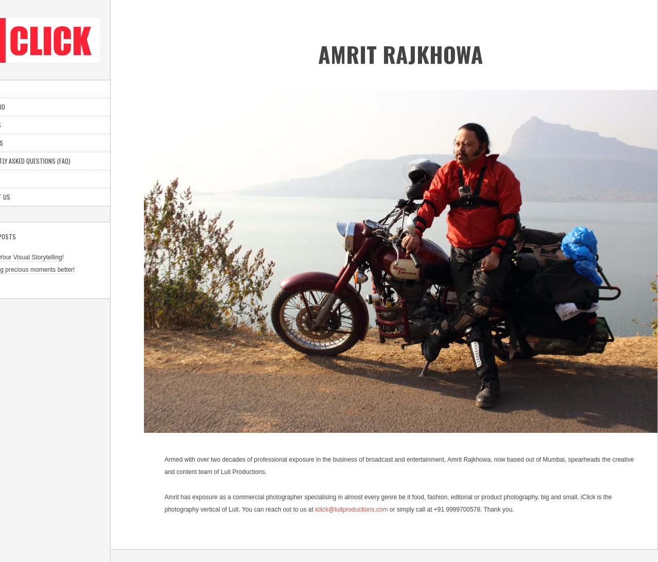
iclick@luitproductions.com (351, 509)
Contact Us (27, 196)
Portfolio (24, 106)
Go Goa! (21, 282)
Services (22, 124)
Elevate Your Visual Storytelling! (53, 257)
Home (17, 88)
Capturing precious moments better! (59, 269)
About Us (23, 142)
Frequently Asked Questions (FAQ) (57, 160)
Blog (17, 178)
